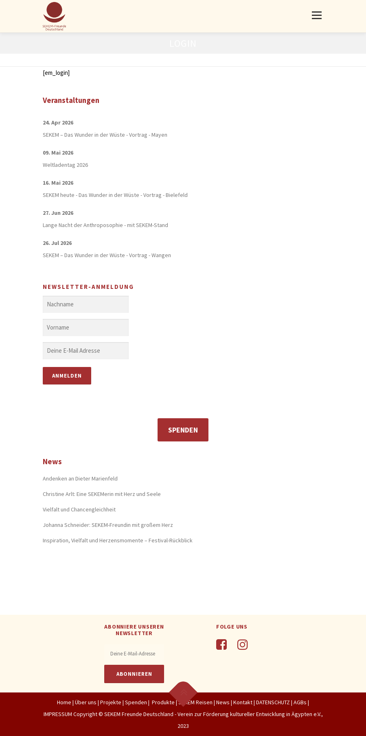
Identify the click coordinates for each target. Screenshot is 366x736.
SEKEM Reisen (195, 702)
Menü (316, 15)
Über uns (85, 702)
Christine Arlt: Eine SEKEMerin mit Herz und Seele (102, 494)
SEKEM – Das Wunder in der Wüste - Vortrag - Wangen (107, 255)
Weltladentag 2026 (65, 164)
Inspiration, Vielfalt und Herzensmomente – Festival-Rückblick (118, 540)
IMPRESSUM (58, 714)
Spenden (183, 430)
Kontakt (242, 702)
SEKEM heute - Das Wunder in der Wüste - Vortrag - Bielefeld (115, 195)
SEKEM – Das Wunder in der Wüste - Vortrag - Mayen (105, 134)
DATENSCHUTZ (273, 702)
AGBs (300, 702)
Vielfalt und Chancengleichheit (79, 509)
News (223, 702)
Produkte (163, 702)
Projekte (110, 702)
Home (64, 702)
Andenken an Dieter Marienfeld (80, 478)
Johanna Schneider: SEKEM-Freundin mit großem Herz (108, 525)
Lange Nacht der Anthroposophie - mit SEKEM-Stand (105, 225)
